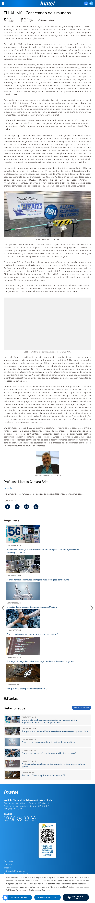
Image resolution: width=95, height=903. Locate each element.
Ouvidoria (8, 861)
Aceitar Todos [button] (19, 897)
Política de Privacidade (16, 890)
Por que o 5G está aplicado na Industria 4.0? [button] (27, 688)
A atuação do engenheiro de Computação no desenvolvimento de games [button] (40, 661)
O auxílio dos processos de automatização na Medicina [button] (32, 606)
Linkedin (8, 488)
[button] (76, 897)
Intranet (7, 867)
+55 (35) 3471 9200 (13, 808)
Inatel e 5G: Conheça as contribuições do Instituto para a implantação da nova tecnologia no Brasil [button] (49, 721)
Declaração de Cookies (39, 890)
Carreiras (8, 864)
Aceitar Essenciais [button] (47, 897)
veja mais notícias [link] (81, 707)
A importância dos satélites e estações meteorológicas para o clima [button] (38, 579)
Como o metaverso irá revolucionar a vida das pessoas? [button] (32, 634)
